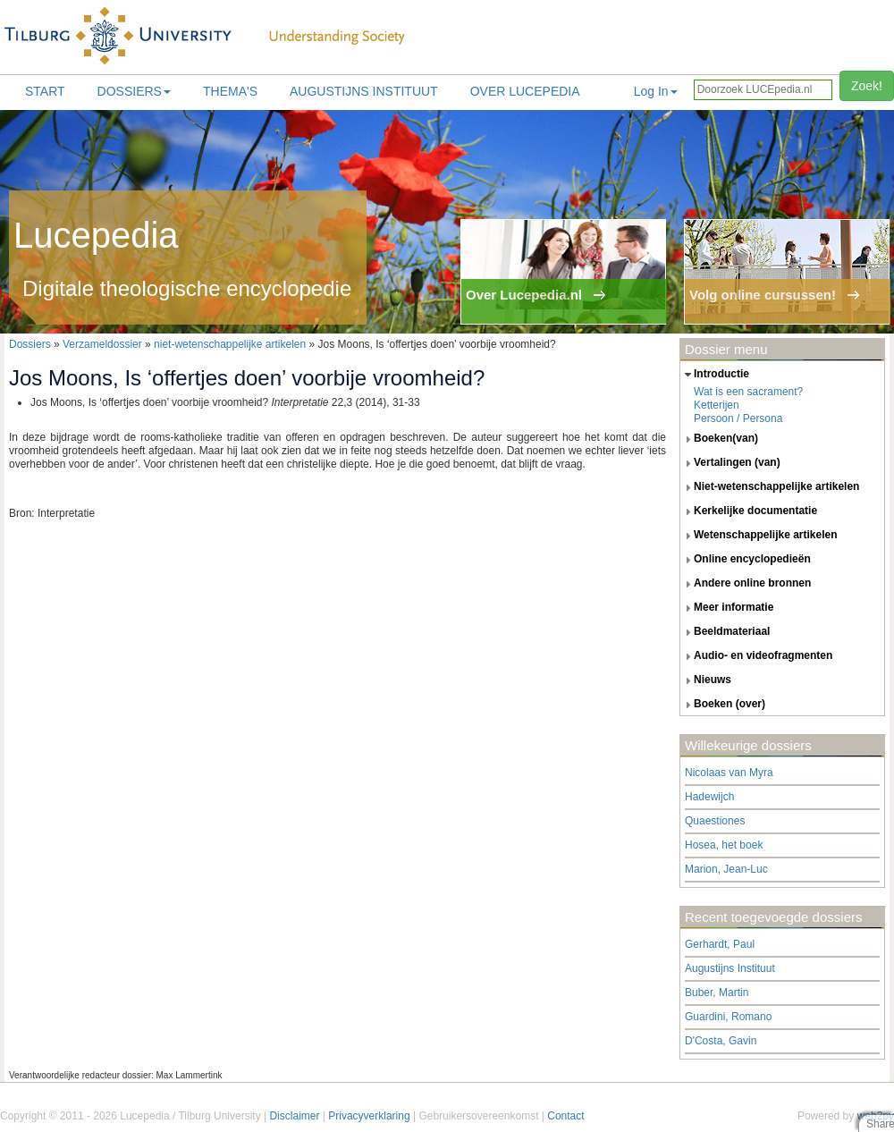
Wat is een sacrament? (748, 391)
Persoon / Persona (738, 418)
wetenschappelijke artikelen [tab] (759, 535)
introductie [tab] (714, 374)
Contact (565, 1116)
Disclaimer (294, 1116)
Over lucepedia (525, 91)
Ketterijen (716, 405)
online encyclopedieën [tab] (745, 560)
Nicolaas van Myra (729, 772)
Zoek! (866, 86)
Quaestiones (715, 821)
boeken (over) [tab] (722, 704)
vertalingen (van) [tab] (730, 463)
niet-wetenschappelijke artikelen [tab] (769, 487)
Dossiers (134, 91)
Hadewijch (709, 796)
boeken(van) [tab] (719, 439)
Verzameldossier (102, 344)
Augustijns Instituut (364, 91)
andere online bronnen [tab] (745, 584)
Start (45, 91)
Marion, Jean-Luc (726, 869)
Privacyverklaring (368, 1116)
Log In (656, 91)
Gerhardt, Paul (720, 944)
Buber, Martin (716, 992)
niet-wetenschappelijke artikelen (230, 344)
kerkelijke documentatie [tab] (748, 511)
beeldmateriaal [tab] (725, 632)
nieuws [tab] (705, 680)
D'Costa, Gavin (720, 1041)
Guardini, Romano (728, 1016)
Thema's (230, 91)
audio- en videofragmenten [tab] (756, 656)
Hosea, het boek (724, 845)
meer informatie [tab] (726, 608)
